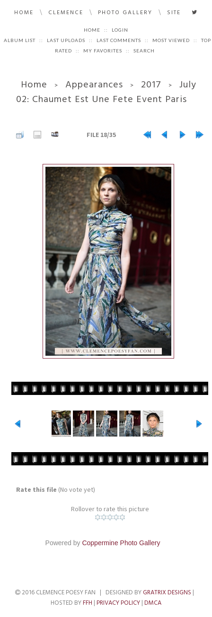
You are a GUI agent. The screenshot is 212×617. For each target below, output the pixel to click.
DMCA (152, 603)
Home (24, 12)
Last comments (119, 40)
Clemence (65, 12)
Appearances (94, 84)
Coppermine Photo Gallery (121, 543)
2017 (151, 84)
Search (144, 50)
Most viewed (171, 40)
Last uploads (66, 40)
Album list (19, 40)
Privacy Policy (118, 603)
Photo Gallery (125, 12)
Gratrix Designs (167, 592)
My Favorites (102, 50)
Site (174, 12)
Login (120, 30)
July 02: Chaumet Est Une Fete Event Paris (106, 92)
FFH (87, 603)
